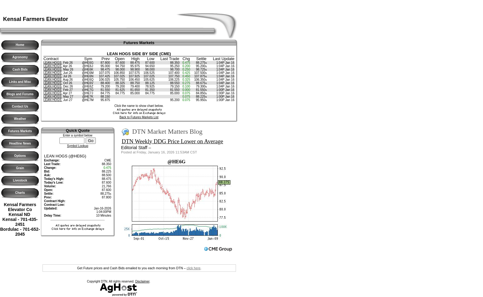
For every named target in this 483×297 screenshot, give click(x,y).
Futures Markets (20, 131)
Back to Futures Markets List (139, 117)
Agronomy (20, 57)
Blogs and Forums (20, 94)
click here (194, 268)
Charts (20, 192)
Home (20, 45)
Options (20, 155)
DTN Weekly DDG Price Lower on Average (172, 141)
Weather (20, 118)
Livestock (20, 180)
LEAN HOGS (52, 62)
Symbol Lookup (77, 146)
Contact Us (20, 106)
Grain (20, 168)
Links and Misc (20, 81)
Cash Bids (20, 69)
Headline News (20, 143)
